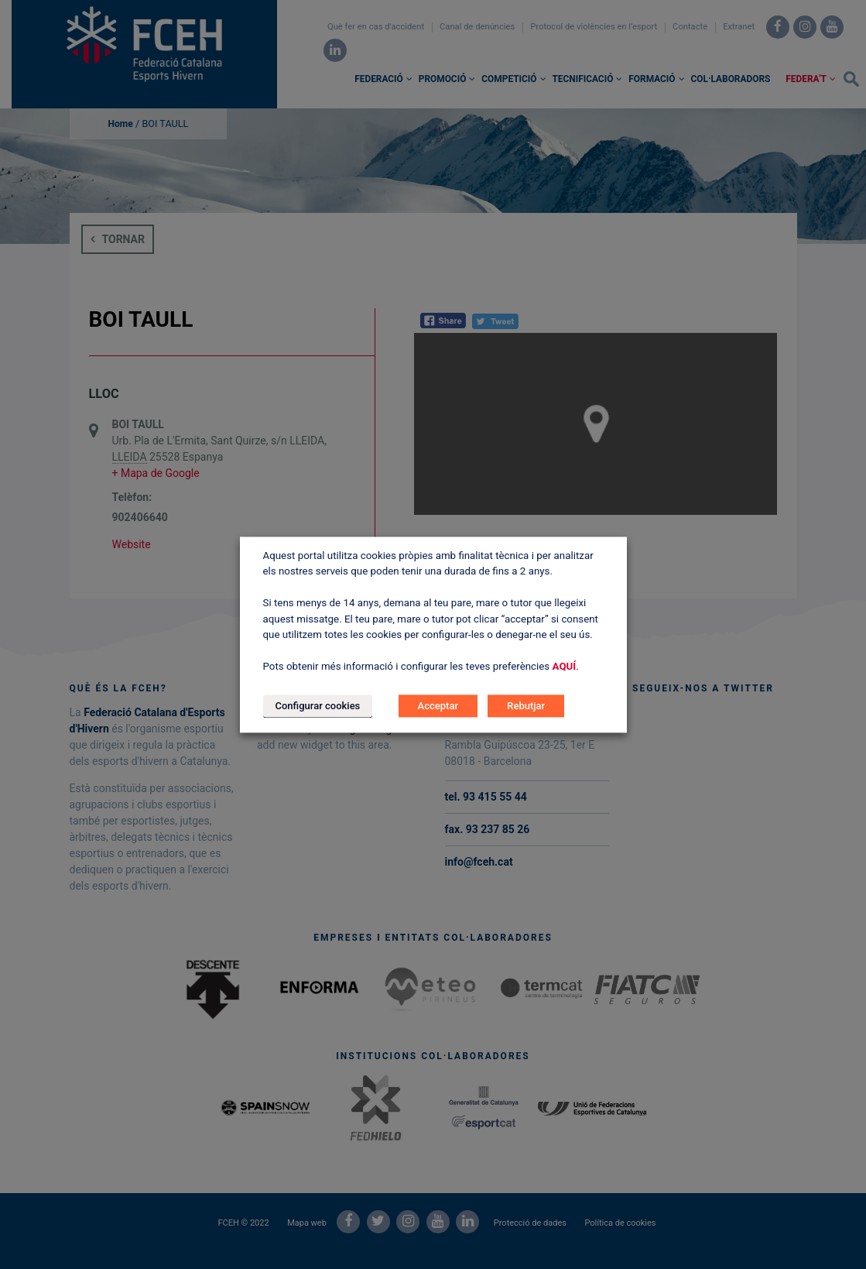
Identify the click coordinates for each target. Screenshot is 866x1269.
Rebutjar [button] (526, 706)
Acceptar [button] (438, 706)
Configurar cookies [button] (318, 706)
